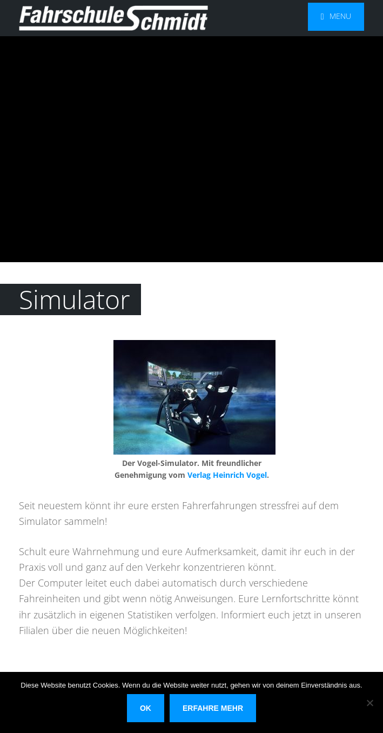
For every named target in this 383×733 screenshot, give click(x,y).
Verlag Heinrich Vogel (227, 475)
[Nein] (369, 702)
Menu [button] (340, 16)
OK (145, 708)
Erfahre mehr (213, 708)
